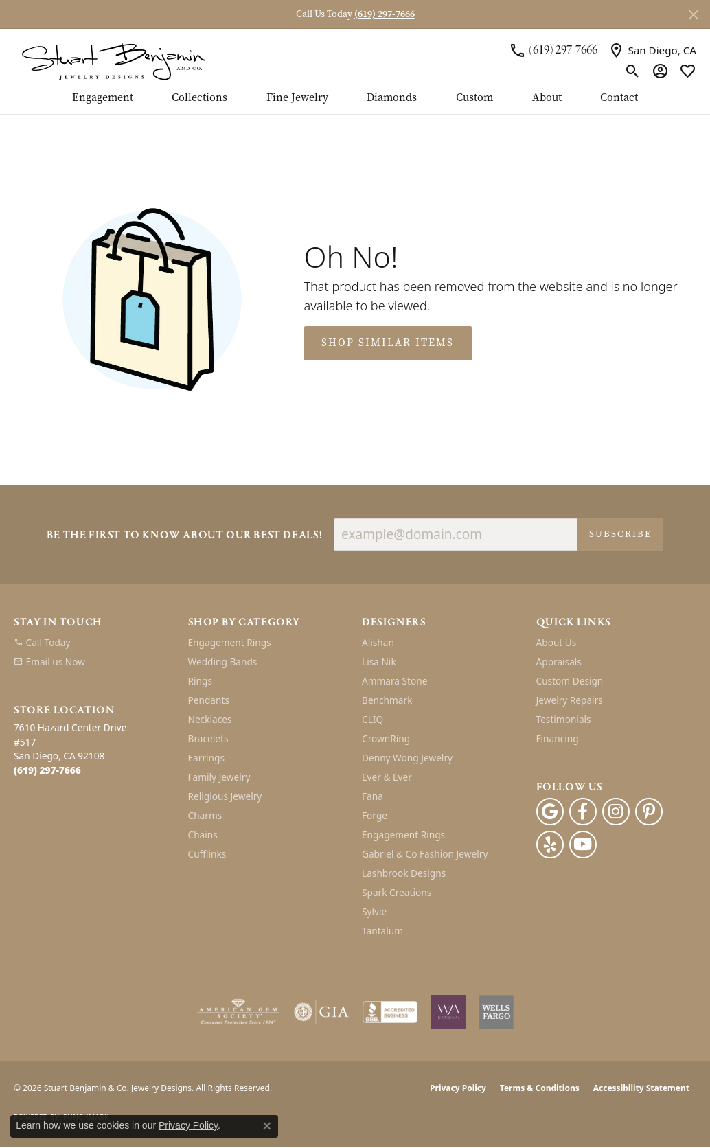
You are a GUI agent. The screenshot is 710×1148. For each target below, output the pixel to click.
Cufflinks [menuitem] (207, 853)
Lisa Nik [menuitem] (379, 661)
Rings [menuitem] (200, 680)
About (547, 98)
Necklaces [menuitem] (210, 719)
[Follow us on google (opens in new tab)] (550, 811)
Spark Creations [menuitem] (396, 892)
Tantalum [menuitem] (382, 930)
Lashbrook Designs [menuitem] (404, 873)
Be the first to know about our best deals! (185, 535)
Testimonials (563, 719)
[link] (553, 50)
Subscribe (620, 533)
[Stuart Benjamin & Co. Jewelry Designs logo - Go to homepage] (113, 60)
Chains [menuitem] (203, 834)
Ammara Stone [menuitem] (394, 680)
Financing (557, 738)
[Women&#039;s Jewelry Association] (448, 1012)
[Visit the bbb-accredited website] (390, 1012)
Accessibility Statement (641, 1088)
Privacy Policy (458, 1088)
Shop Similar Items (387, 342)
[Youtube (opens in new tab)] (583, 844)
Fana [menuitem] (372, 796)
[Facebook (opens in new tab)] (583, 811)
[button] (632, 71)
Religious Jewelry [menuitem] (225, 796)
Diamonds (392, 98)
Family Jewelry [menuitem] (219, 776)
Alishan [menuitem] (378, 642)
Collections (199, 98)
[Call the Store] (47, 770)
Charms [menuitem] (205, 815)
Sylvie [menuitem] (374, 911)
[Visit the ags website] (238, 1012)
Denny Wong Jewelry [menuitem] (407, 757)
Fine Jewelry (297, 98)
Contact (619, 98)
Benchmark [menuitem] (387, 700)
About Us (556, 642)
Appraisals (559, 661)
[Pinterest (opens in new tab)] (649, 811)
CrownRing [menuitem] (386, 738)
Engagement (102, 98)
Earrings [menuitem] (206, 757)
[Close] (693, 14)
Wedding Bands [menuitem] (222, 661)
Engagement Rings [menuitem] (229, 642)
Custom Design (570, 680)
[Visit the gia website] (321, 1012)
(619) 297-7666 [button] (384, 14)
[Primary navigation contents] (355, 103)
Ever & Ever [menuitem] (387, 776)
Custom (474, 98)
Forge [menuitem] (374, 815)
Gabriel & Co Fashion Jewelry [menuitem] (425, 853)
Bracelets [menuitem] (208, 738)
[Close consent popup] (267, 1126)
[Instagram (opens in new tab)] (616, 811)
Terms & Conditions (540, 1088)
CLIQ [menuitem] (372, 719)
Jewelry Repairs (569, 700)
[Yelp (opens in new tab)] (550, 844)
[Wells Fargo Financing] (496, 1012)
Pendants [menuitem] (208, 700)
